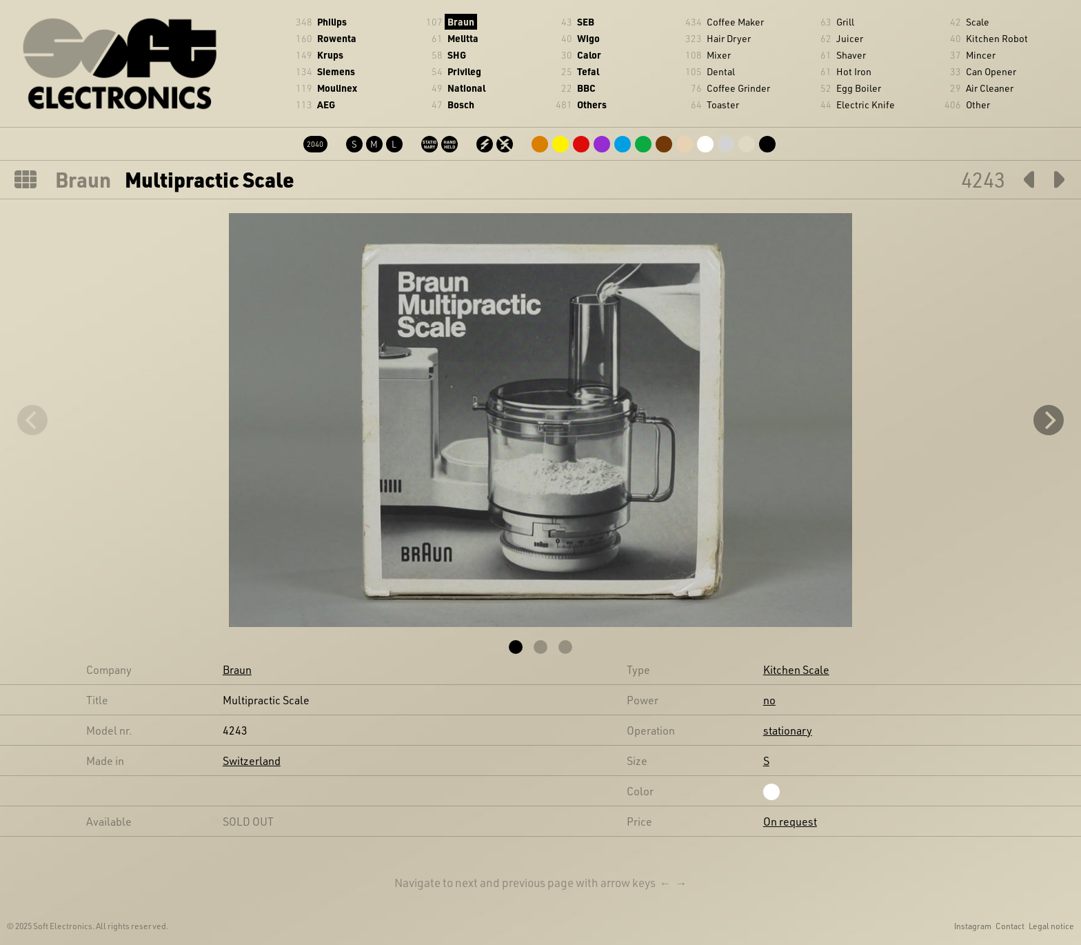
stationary (787, 730)
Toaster (723, 104)
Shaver (851, 54)
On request (790, 821)
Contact (1010, 925)
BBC (586, 87)
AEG (326, 104)
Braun (460, 21)
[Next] (1048, 420)
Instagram (972, 925)
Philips (332, 21)
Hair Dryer (729, 38)
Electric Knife (865, 104)
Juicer (849, 38)
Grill (845, 21)
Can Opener (991, 71)
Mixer (719, 54)
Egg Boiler (858, 87)
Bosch (460, 104)
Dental (721, 71)
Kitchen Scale (796, 669)
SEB (585, 21)
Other (978, 104)
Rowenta (336, 38)
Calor (589, 54)
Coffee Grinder (738, 87)
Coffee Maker (735, 21)
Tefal (588, 71)
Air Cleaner (989, 87)
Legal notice (1051, 925)
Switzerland (252, 760)
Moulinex (337, 87)
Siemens (336, 71)
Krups (330, 54)
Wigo (588, 38)
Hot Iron (853, 71)
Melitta (462, 38)
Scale (977, 21)
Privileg (464, 71)
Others (592, 104)
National (466, 87)
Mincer (981, 54)
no (769, 700)
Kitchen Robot (997, 38)
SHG (456, 54)
